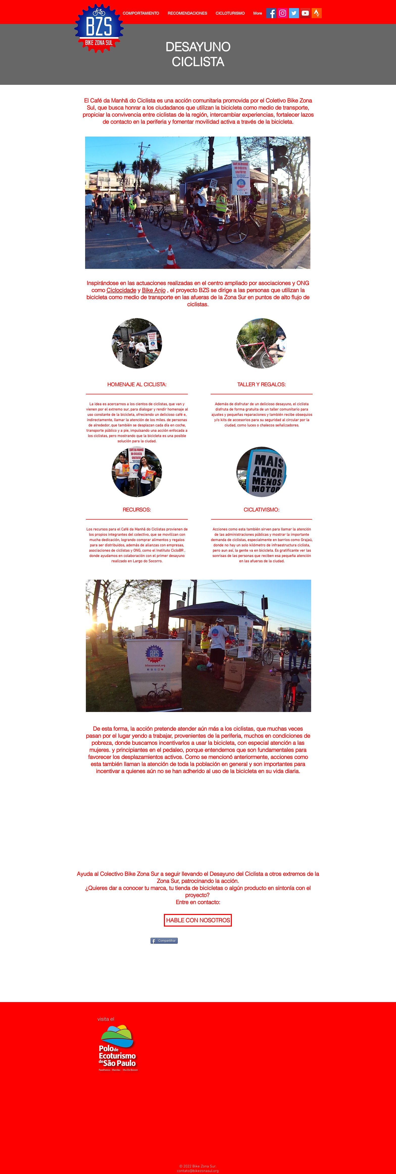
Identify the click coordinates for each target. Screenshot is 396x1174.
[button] (140, 13)
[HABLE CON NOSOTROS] (198, 920)
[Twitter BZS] (294, 13)
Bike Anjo (153, 290)
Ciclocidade (121, 290)
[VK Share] (236, 940)
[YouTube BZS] (305, 13)
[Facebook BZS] (271, 13)
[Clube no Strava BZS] (317, 13)
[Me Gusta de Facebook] (141, 940)
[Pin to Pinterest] (209, 940)
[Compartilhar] (164, 941)
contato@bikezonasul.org (198, 1171)
